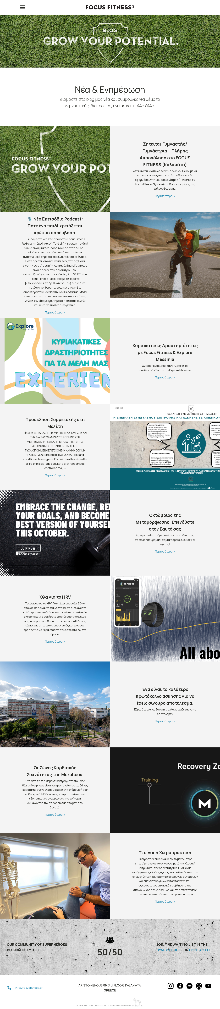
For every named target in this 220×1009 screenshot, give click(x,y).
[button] (9, 988)
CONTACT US (200, 950)
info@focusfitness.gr (29, 988)
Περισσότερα (164, 196)
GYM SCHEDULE (169, 950)
